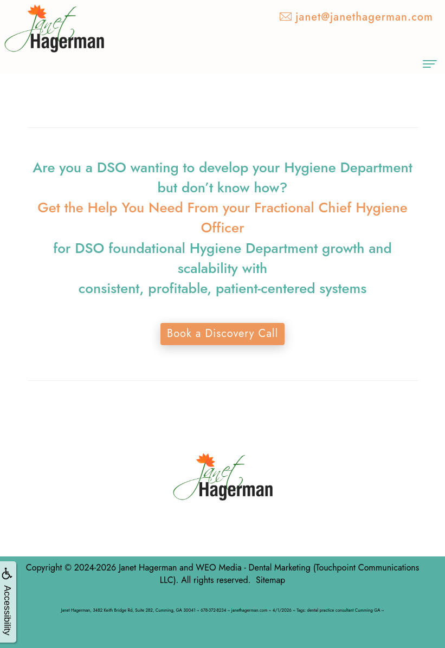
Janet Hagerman (148, 567)
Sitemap (270, 580)
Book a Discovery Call (222, 333)
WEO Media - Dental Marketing (253, 567)
